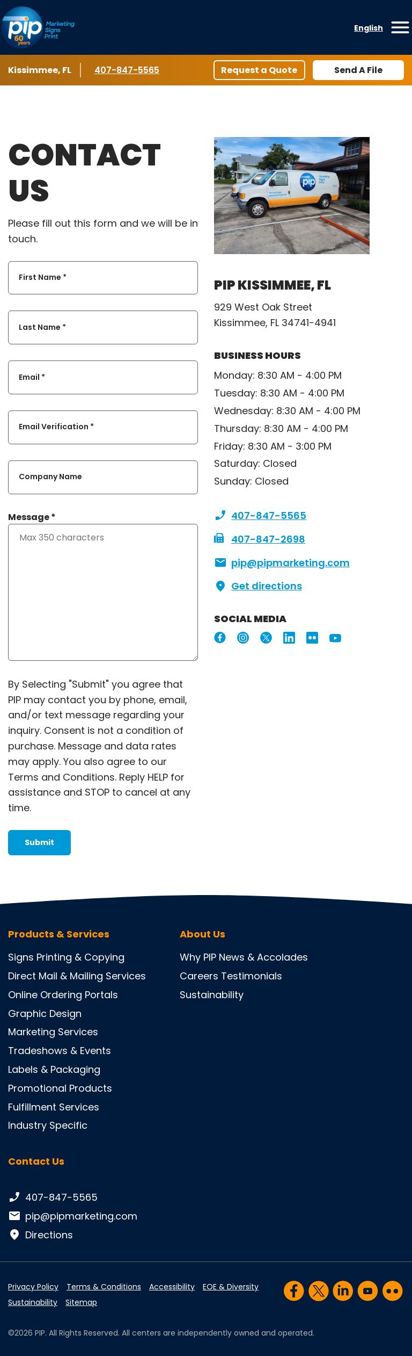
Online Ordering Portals (63, 994)
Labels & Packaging (54, 1069)
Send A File (358, 70)
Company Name (50, 477)
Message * (32, 517)
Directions (40, 1235)
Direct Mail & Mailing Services (77, 976)
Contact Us (36, 1161)
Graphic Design (45, 1013)
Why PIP (198, 957)
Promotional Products (60, 1088)
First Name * (43, 277)
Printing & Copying (80, 957)
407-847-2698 (259, 539)
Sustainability (212, 994)
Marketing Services (53, 1031)
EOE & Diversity (231, 1286)
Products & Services (58, 934)
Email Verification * (56, 427)
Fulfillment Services (53, 1107)
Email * (32, 377)
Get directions (258, 586)
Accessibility (172, 1286)
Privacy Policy (33, 1286)
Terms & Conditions (104, 1286)
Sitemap (81, 1302)
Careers (199, 976)
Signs (21, 957)
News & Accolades (263, 957)
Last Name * (42, 327)
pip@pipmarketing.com (282, 563)
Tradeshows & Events (59, 1050)
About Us (202, 934)
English (368, 28)
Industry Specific (47, 1125)
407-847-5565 (126, 69)
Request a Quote (259, 70)
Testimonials (251, 976)
